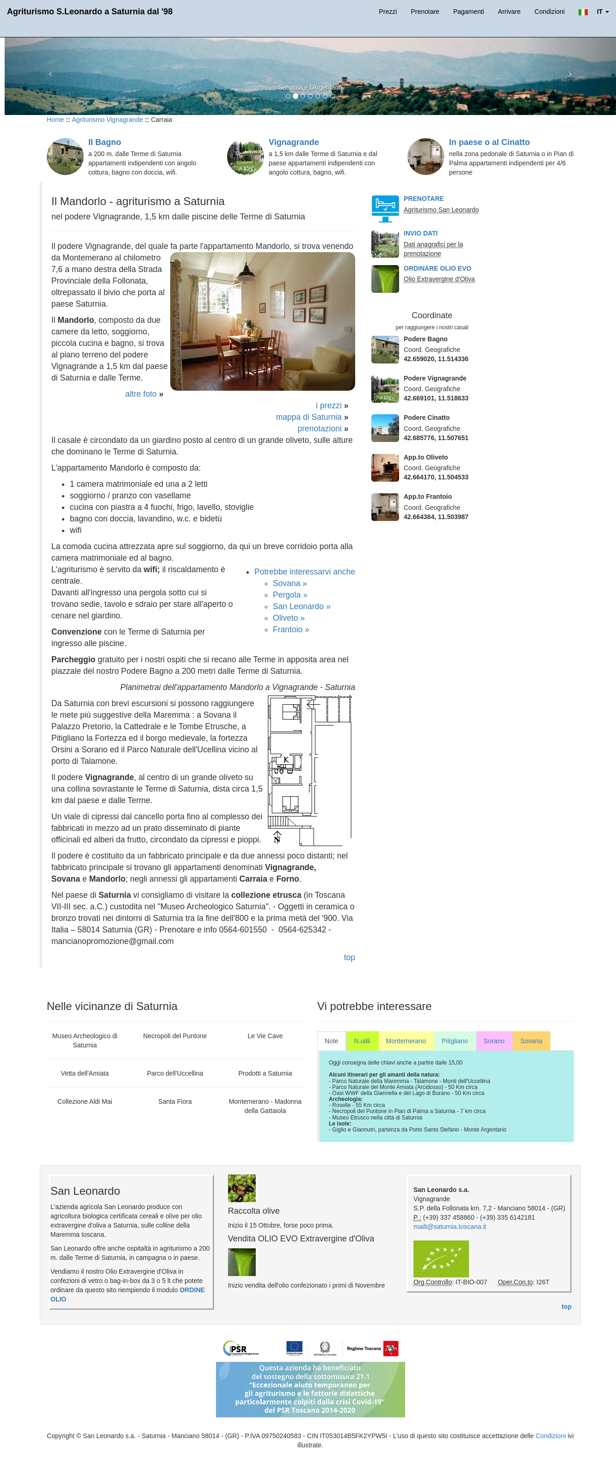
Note (332, 1041)
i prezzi (328, 405)
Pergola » (290, 594)
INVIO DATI (421, 233)
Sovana (531, 1041)
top (349, 957)
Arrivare (509, 11)
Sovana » (290, 583)
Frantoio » (291, 629)
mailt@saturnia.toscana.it (449, 1226)
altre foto (141, 394)
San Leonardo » (302, 606)
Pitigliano (455, 1041)
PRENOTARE (424, 198)
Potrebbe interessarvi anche (304, 571)
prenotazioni (319, 428)
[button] (594, 11)
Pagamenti (468, 11)
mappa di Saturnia (309, 417)
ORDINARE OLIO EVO (437, 268)
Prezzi (388, 11)
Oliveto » (289, 618)
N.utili (362, 1041)
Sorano (494, 1041)
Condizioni (550, 11)
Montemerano (406, 1041)
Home (55, 119)
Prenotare (425, 11)
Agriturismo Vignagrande (107, 119)
